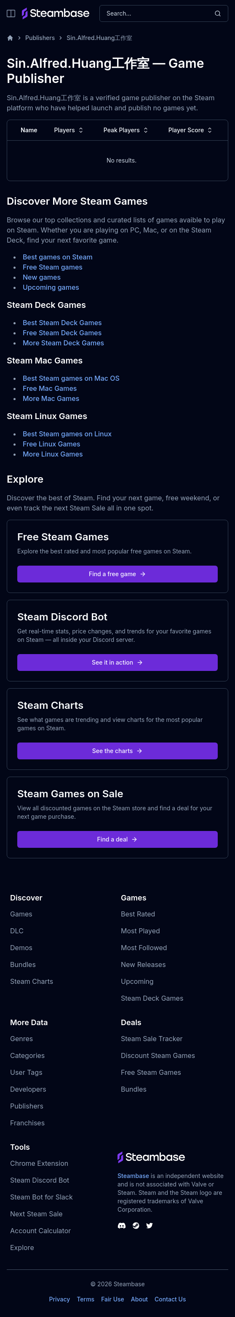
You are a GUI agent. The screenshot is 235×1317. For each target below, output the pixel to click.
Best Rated (138, 914)
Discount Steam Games (158, 1055)
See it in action (117, 662)
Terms (85, 1299)
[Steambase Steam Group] (136, 1225)
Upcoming (137, 981)
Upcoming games (51, 287)
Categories (27, 1055)
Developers (28, 1089)
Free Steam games (53, 267)
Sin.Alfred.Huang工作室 (99, 37)
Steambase (133, 1175)
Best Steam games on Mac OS (71, 378)
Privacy (59, 1299)
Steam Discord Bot (39, 1180)
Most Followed (144, 947)
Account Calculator (40, 1230)
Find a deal (117, 839)
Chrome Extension (39, 1163)
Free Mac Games (50, 388)
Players (69, 130)
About (139, 1299)
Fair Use (112, 1299)
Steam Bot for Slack (41, 1197)
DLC (17, 931)
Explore (22, 1247)
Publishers (40, 37)
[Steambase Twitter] (149, 1225)
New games (42, 277)
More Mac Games (51, 398)
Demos (21, 947)
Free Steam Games (151, 1072)
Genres (21, 1038)
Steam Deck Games (152, 998)
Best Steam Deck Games (62, 322)
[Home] (10, 38)
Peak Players (127, 130)
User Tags (26, 1072)
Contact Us (170, 1299)
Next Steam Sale (36, 1214)
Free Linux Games (51, 444)
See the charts (117, 750)
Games (21, 914)
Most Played (140, 931)
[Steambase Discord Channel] (122, 1225)
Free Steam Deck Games (62, 333)
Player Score (191, 130)
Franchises (27, 1123)
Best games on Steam (58, 257)
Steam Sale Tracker (152, 1038)
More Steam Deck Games (63, 343)
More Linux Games (53, 454)
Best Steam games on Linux (67, 434)
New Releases (143, 964)
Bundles (23, 964)
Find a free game (117, 573)
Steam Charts (31, 981)
